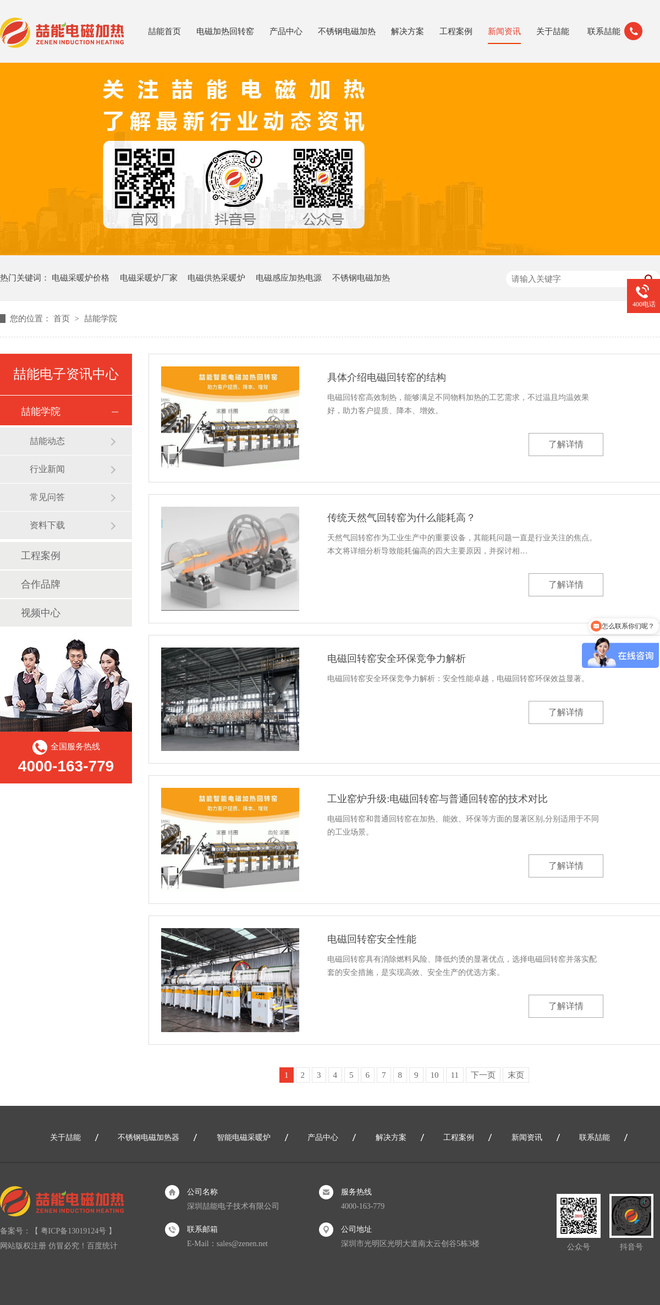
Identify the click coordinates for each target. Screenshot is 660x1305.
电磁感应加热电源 (289, 277)
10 (435, 1075)
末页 (516, 1075)
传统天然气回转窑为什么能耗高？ (401, 517)
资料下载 (47, 525)
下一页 (483, 1075)
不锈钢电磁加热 (347, 31)
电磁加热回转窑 (225, 31)
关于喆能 (552, 31)
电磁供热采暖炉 (216, 277)
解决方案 (407, 31)
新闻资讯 (504, 31)
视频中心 (41, 612)
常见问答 (47, 497)
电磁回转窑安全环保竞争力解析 (396, 658)
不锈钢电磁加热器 (148, 1137)
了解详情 (566, 444)
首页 (62, 318)
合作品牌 (41, 584)
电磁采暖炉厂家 (149, 277)
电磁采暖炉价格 (80, 277)
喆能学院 (100, 318)
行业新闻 (47, 469)
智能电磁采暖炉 (244, 1137)
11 (455, 1075)
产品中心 (286, 31)
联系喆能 (603, 31)
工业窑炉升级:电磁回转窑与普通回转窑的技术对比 (437, 798)
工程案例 (455, 31)
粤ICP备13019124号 (74, 1231)
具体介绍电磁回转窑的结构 (386, 377)
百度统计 (102, 1246)
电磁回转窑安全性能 (371, 939)
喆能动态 (47, 441)
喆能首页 (164, 31)
